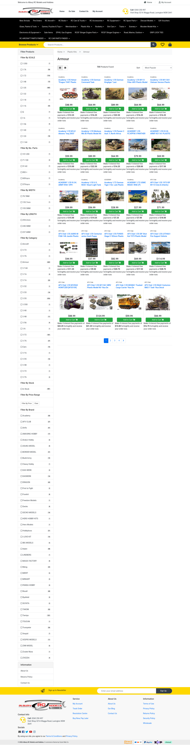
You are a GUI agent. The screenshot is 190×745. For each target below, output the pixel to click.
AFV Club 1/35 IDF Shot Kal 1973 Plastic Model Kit (137, 236)
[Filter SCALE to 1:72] (35, 76)
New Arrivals (25, 21)
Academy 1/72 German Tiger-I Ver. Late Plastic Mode (114, 184)
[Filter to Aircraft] (35, 244)
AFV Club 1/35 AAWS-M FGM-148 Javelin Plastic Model (68, 236)
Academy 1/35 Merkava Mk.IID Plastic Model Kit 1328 (91, 133)
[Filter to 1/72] (35, 250)
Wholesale (147, 723)
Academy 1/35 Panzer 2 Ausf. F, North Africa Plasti (114, 133)
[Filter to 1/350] (35, 304)
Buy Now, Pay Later (80, 718)
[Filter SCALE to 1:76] (35, 70)
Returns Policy (26, 677)
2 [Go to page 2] (110, 340)
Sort (138, 68)
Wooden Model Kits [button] (148, 27)
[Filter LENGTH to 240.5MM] (35, 226)
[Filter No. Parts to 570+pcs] (35, 184)
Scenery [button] (132, 27)
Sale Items (48, 32)
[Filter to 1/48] (35, 317)
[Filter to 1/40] (35, 311)
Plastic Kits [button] (86, 27)
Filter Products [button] (27, 52)
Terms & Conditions (54, 736)
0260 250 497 (138, 10)
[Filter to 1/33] (35, 292)
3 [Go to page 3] (114, 340)
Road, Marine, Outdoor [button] (133, 32)
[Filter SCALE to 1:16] (35, 106)
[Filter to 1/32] (35, 286)
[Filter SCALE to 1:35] (35, 88)
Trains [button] (121, 27)
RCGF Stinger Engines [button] (110, 32)
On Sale (72, 11)
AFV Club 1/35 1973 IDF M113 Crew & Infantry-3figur (160, 184)
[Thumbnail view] (60, 68)
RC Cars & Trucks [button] (78, 21)
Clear (36, 403)
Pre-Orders (37, 21)
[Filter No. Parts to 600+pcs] (35, 178)
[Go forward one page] (123, 340)
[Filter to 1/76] (35, 256)
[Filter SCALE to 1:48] (35, 82)
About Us (24, 671)
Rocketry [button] (98, 27)
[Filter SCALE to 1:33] (35, 136)
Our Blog (111, 709)
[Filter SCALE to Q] (35, 112)
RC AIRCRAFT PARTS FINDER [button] (32, 38)
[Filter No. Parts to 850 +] (35, 172)
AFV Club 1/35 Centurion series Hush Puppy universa (91, 236)
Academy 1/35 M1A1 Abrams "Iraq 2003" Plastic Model (67, 133)
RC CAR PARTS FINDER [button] (58, 38)
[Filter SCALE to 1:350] (35, 64)
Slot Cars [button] (111, 27)
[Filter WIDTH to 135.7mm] (35, 202)
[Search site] (154, 44)
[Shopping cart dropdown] (170, 45)
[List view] (65, 68)
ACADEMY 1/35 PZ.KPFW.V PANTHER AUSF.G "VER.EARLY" (136, 133)
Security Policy (149, 718)
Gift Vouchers (164, 21)
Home (148, 2)
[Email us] (19, 731)
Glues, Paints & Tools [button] (28, 27)
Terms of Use (148, 704)
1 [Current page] (106, 340)
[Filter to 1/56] (35, 323)
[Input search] (97, 44)
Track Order (77, 709)
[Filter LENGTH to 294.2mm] (35, 220)
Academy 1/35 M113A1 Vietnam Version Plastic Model (160, 82)
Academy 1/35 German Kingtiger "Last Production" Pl (113, 82)
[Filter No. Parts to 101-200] (35, 154)
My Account (165, 2)
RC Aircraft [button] (49, 21)
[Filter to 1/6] (35, 329)
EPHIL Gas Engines (64, 32)
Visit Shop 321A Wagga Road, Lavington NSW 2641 (151, 13)
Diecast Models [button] (147, 21)
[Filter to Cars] (35, 347)
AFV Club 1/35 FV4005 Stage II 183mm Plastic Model (114, 236)
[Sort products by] (157, 68)
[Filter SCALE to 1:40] (35, 130)
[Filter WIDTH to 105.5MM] (35, 208)
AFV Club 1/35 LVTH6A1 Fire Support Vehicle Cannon (160, 236)
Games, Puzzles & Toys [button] (51, 27)
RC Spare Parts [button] (130, 21)
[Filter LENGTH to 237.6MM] (35, 232)
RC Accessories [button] (96, 21)
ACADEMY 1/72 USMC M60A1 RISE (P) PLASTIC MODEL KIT (136, 184)
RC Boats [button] (62, 21)
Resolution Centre (80, 713)
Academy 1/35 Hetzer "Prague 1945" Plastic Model (67, 82)
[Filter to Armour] (35, 262)
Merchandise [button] (71, 27)
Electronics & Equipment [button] (29, 32)
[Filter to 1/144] (35, 268)
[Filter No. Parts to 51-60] (35, 166)
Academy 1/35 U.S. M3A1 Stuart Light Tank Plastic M (91, 184)
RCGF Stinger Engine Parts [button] (86, 32)
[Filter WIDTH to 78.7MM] (35, 196)
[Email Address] (126, 691)
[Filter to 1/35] (35, 298)
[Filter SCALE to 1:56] (35, 124)
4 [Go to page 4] (119, 340)
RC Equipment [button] (113, 21)
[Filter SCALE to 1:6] (35, 118)
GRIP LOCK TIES (156, 32)
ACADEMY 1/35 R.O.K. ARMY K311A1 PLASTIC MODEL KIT (160, 133)
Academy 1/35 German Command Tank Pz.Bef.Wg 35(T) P (90, 82)
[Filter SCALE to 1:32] (35, 94)
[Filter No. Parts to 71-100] (35, 160)
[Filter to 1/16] (35, 274)
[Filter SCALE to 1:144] (35, 142)
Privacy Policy (148, 709)
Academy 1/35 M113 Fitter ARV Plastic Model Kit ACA (137, 82)
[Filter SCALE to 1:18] (35, 100)
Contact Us (83, 11)
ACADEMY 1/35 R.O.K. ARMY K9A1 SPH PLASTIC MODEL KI (67, 184)
